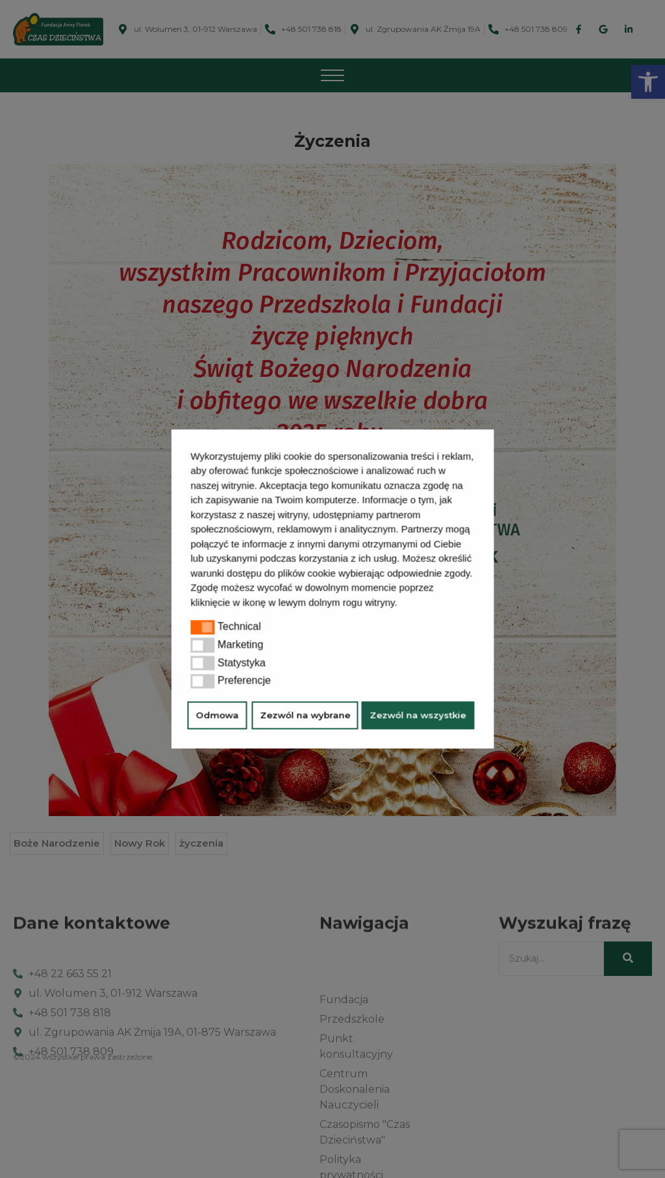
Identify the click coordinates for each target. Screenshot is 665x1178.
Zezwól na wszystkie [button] (418, 715)
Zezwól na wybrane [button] (305, 715)
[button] (402, 604)
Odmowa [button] (217, 715)
